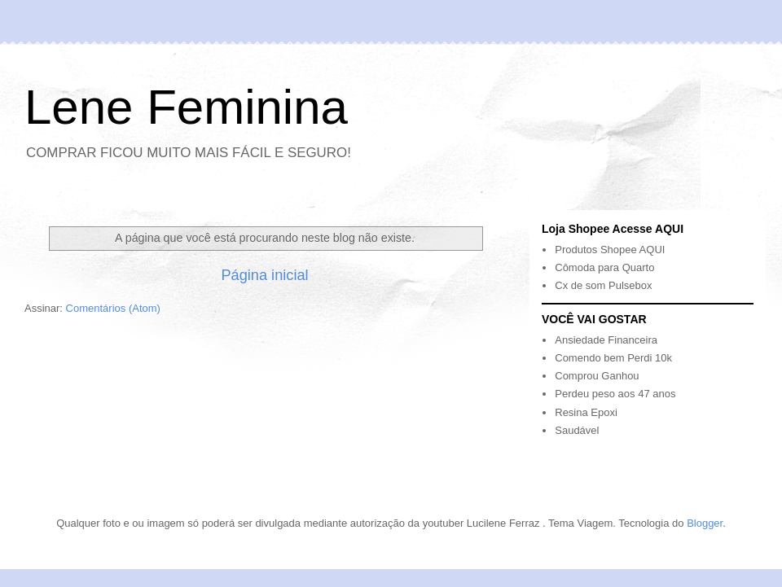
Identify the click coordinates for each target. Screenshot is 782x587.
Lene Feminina (186, 107)
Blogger (705, 523)
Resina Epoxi (586, 412)
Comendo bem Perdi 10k (613, 358)
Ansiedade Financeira (606, 340)
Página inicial (264, 275)
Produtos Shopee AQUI (610, 249)
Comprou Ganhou (597, 376)
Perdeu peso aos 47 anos (615, 394)
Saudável (577, 430)
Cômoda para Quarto (604, 267)
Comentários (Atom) (113, 308)
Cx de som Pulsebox (603, 285)
